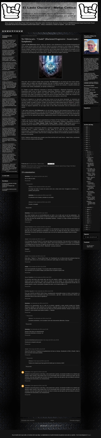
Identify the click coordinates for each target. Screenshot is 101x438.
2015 (87, 148)
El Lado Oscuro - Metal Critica (9, 164)
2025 (87, 129)
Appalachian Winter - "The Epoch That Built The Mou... (91, 187)
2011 (87, 229)
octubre (88, 155)
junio (88, 213)
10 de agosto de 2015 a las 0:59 (38, 371)
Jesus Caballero (29, 277)
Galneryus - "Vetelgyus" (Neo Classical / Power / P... (91, 203)
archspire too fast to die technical (9, 63)
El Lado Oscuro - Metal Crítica (90, 246)
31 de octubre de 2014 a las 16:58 (37, 266)
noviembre (89, 154)
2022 (87, 134)
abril (88, 217)
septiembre (89, 207)
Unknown (27, 371)
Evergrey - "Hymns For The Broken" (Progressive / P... (91, 198)
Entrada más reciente (27, 420)
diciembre (89, 152)
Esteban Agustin (29, 291)
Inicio (52, 420)
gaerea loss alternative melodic (9, 109)
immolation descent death (8, 51)
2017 (87, 144)
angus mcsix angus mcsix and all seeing (8, 166)
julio (88, 211)
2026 (87, 127)
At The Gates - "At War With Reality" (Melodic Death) (91, 170)
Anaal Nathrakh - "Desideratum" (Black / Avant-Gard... (90, 165)
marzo (88, 219)
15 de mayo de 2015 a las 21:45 (37, 349)
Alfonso (31, 186)
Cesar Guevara (29, 226)
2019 (87, 140)
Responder (27, 180)
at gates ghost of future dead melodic (9, 41)
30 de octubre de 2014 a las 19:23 (42, 226)
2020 (87, 138)
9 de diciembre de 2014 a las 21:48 (39, 329)
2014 (87, 150)
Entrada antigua (75, 420)
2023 (87, 132)
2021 (87, 136)
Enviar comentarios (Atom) (54, 425)
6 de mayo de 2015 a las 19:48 (51, 340)
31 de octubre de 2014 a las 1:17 (37, 239)
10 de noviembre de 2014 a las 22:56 (43, 291)
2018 (87, 142)
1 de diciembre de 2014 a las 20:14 (39, 303)
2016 (87, 146)
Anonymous (5, 40)
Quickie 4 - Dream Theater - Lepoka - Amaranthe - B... (91, 174)
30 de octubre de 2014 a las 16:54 (39, 213)
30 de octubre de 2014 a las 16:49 (42, 195)
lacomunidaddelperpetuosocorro (34, 340)
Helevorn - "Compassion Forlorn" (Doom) (91, 183)
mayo (88, 215)
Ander (3, 62)
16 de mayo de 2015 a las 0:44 (41, 361)
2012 (87, 227)
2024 (87, 131)
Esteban (4, 81)
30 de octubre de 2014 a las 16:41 (39, 176)
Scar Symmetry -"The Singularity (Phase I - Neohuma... (91, 193)
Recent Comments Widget (13, 171)
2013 (87, 225)
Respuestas (30, 184)
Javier (26, 239)
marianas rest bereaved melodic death (7, 59)
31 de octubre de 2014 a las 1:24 (37, 256)
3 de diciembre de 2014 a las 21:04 (42, 318)
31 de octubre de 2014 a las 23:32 (42, 277)
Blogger (89, 435)
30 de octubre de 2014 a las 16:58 (42, 202)
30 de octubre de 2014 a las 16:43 (42, 186)
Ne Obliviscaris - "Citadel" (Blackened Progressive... (90, 159)
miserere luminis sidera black (9, 155)
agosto (88, 209)
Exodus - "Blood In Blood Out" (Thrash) (91, 178)
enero (88, 222)
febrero (88, 221)
